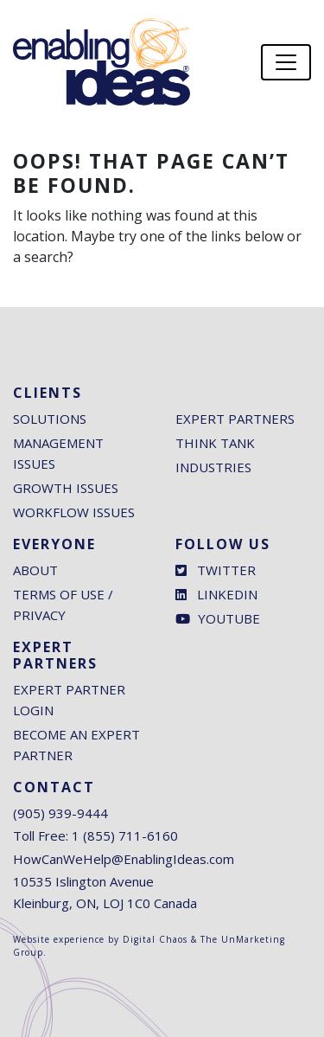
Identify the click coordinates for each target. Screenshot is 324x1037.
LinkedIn (216, 594)
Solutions (49, 418)
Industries (213, 467)
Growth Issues (65, 487)
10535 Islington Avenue (83, 881)
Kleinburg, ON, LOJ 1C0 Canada (105, 903)
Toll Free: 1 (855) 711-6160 (95, 835)
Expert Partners (235, 418)
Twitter (215, 570)
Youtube (217, 618)
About (35, 570)
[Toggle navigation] (286, 62)
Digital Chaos (155, 939)
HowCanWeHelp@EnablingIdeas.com (123, 858)
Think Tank (215, 442)
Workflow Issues (74, 512)
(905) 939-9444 (60, 813)
